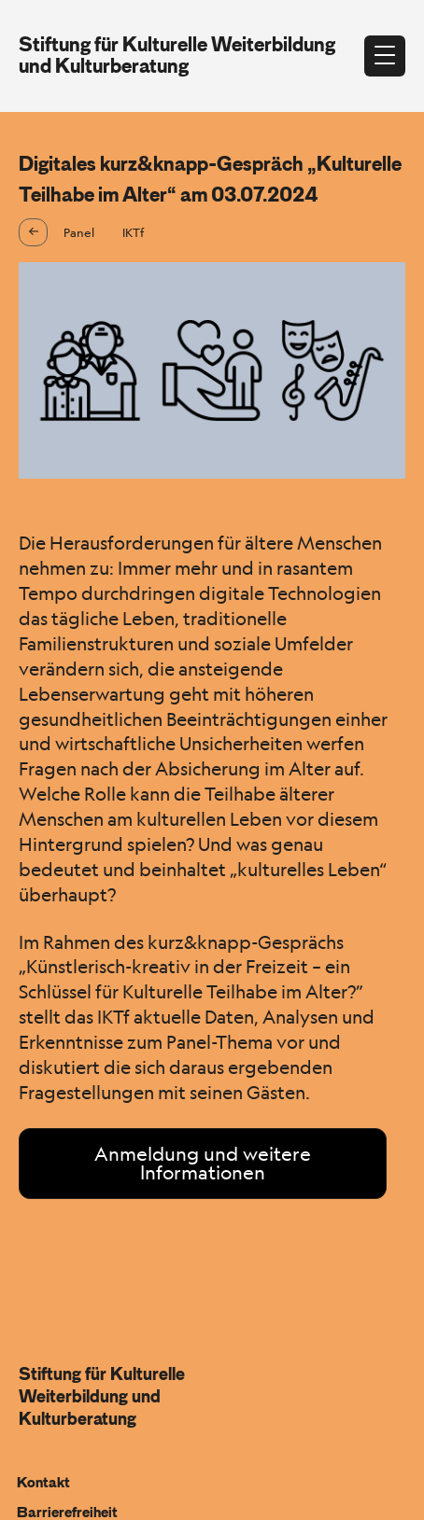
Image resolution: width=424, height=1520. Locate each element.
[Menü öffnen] (384, 56)
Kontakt (43, 1482)
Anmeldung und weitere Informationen (202, 1163)
